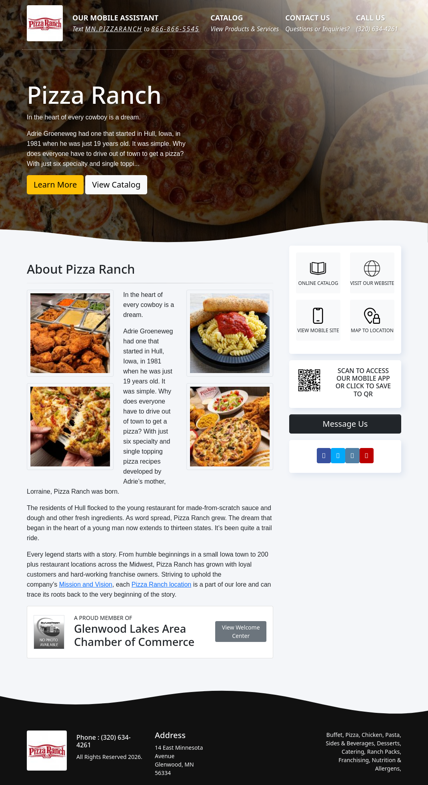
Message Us (345, 423)
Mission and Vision (85, 584)
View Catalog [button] (116, 184)
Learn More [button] (55, 184)
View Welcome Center (241, 632)
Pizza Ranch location (161, 584)
